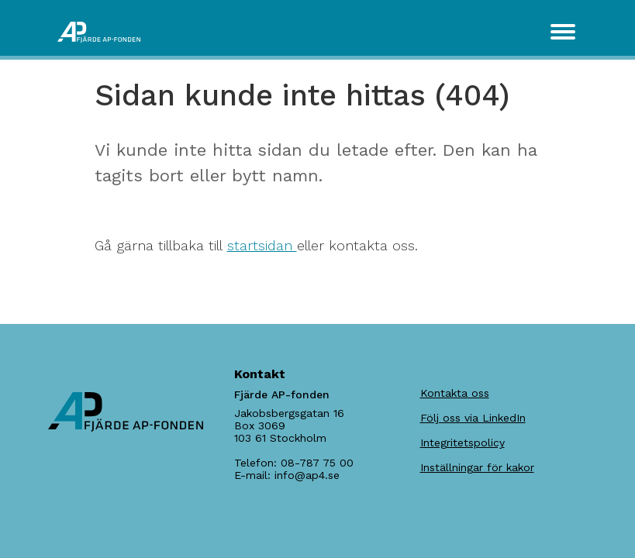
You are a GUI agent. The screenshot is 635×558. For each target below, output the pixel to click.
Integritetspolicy (462, 442)
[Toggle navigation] (562, 32)
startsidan (262, 245)
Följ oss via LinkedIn (473, 418)
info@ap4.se (307, 475)
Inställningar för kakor (477, 467)
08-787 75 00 (317, 462)
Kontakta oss (454, 393)
